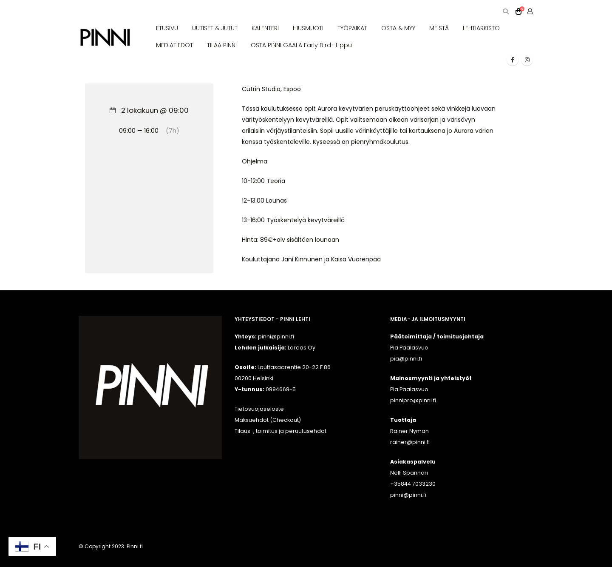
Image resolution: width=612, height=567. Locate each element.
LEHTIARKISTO (481, 28)
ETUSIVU (167, 28)
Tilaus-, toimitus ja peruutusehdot (280, 431)
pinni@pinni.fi (408, 494)
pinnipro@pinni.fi (413, 400)
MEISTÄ (439, 28)
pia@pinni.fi (406, 358)
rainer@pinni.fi (410, 442)
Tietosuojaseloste (259, 408)
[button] (505, 11)
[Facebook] (512, 60)
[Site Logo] (105, 37)
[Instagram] (527, 60)
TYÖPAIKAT (352, 28)
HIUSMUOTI (308, 28)
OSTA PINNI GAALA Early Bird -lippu (301, 45)
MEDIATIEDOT (174, 45)
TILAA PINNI (222, 45)
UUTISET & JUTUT (215, 28)
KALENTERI (265, 28)
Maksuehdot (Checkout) (268, 420)
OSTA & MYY (398, 28)
